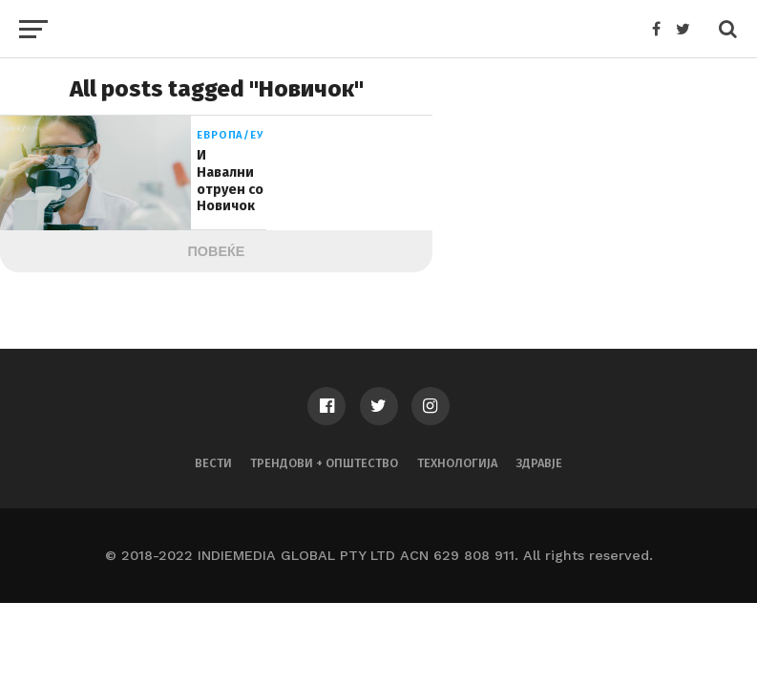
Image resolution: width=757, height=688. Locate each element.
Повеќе (216, 251)
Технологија (457, 463)
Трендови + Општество (324, 463)
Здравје (538, 463)
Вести (213, 463)
